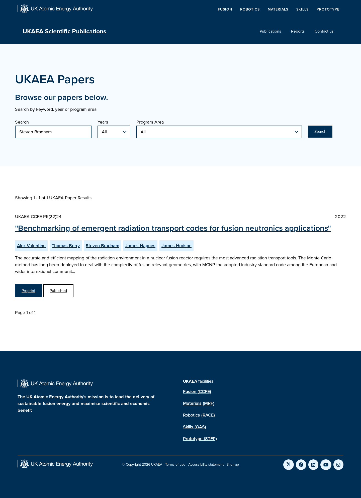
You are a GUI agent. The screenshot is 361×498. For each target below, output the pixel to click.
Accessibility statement (206, 464)
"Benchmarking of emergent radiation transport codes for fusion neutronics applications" (173, 228)
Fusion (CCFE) (197, 391)
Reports (298, 31)
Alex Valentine (31, 245)
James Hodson (176, 245)
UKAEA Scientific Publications (64, 31)
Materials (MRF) (198, 403)
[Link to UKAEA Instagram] (338, 464)
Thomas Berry (66, 245)
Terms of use (175, 464)
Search (22, 122)
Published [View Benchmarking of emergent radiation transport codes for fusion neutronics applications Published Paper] (58, 290)
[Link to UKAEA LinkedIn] (313, 464)
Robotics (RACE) (199, 415)
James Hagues (140, 245)
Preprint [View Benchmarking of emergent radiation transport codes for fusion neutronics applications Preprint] (28, 290)
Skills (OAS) (194, 427)
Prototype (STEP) (200, 438)
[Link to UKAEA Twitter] (288, 464)
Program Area (150, 122)
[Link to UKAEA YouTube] (325, 464)
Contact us (324, 31)
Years (103, 122)
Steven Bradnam (102, 245)
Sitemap (233, 464)
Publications (270, 31)
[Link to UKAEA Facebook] (301, 464)
